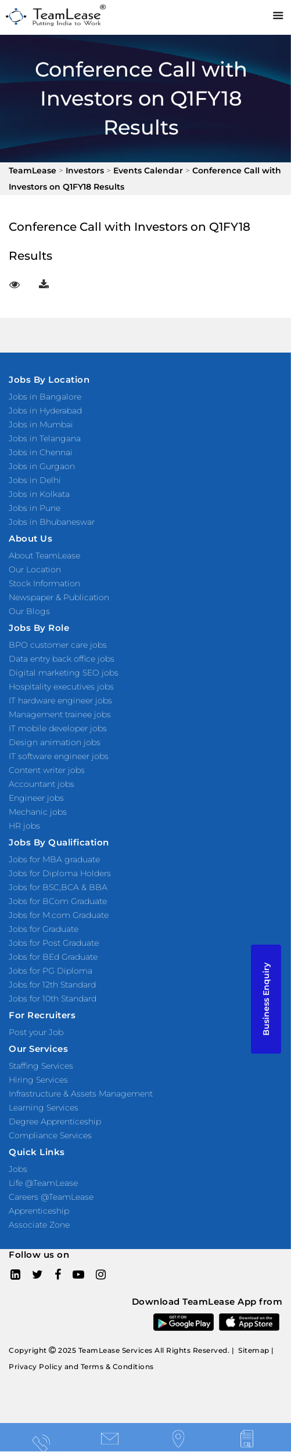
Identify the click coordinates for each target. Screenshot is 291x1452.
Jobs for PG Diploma (50, 970)
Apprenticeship (39, 1211)
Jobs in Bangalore (45, 396)
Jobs (18, 1169)
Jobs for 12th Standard (52, 984)
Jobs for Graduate (43, 929)
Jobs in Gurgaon (42, 466)
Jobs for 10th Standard (52, 998)
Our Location (35, 569)
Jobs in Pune (34, 508)
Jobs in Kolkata (39, 494)
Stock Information (44, 583)
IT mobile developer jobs (58, 728)
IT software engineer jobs (59, 756)
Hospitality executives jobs (61, 686)
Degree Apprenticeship (55, 1121)
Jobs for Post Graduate (54, 943)
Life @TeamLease (43, 1183)
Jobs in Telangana (45, 438)
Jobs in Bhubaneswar (52, 522)
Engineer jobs (36, 798)
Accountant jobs (41, 784)
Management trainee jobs (60, 714)
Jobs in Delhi (35, 480)
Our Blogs (29, 611)
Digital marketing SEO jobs (63, 672)
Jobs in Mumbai (41, 424)
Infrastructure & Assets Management (81, 1093)
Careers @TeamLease (51, 1197)
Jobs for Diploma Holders (60, 873)
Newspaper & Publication (59, 597)
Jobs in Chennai (41, 452)
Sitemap (254, 1350)
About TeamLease (44, 555)
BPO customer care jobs (58, 645)
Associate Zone (39, 1224)
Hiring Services (38, 1080)
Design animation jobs (54, 742)
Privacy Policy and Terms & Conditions (81, 1366)
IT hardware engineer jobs (60, 700)
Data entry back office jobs (61, 659)
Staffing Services (41, 1066)
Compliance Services (50, 1135)
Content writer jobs (47, 770)
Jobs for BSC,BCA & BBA (58, 887)
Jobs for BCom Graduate (58, 901)
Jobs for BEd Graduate (53, 957)
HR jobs (24, 826)
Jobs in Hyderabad (45, 410)
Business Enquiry (266, 999)
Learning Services (43, 1107)
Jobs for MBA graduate (54, 859)
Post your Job (36, 1032)
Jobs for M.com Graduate (59, 915)
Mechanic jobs (38, 812)
